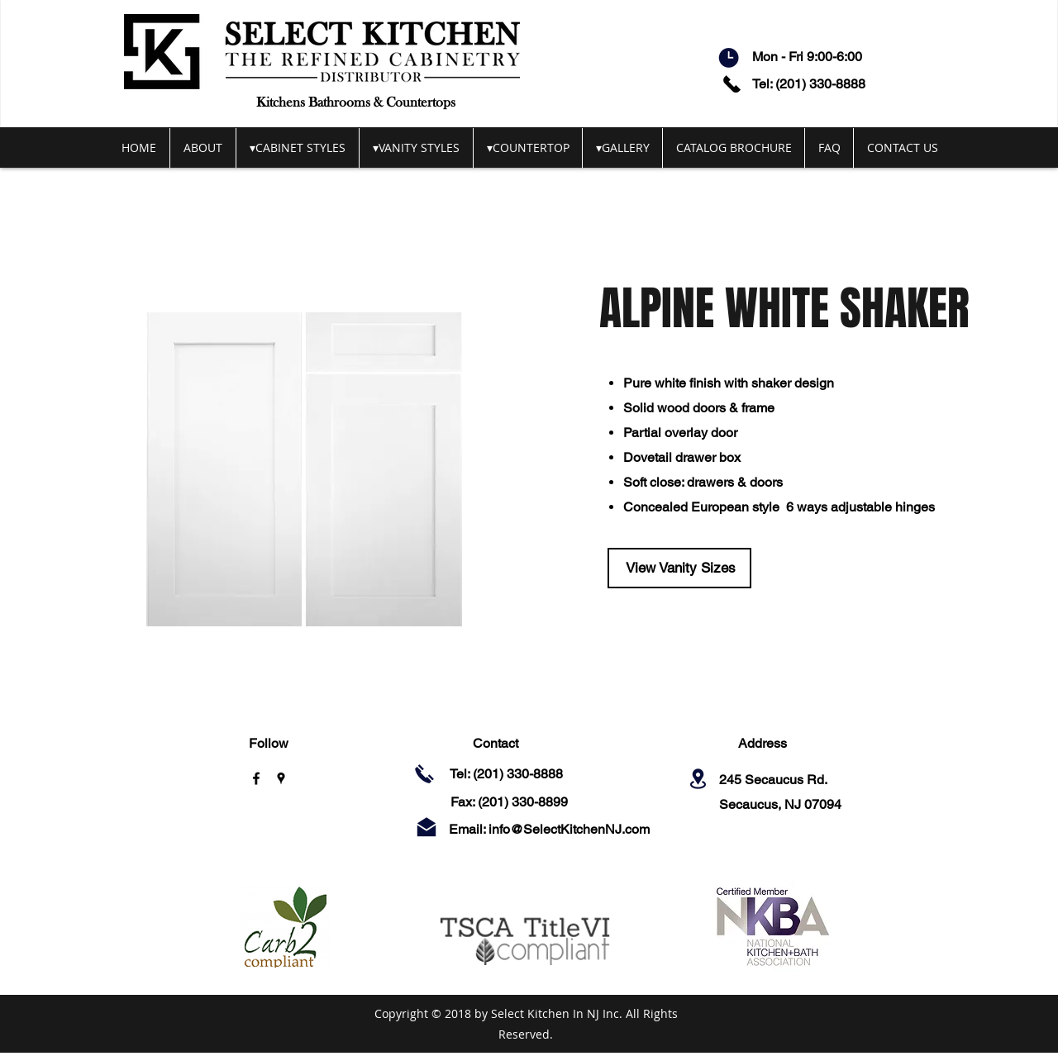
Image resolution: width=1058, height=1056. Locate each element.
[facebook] (256, 778)
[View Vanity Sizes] (679, 568)
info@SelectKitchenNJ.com (569, 829)
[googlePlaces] (281, 778)
